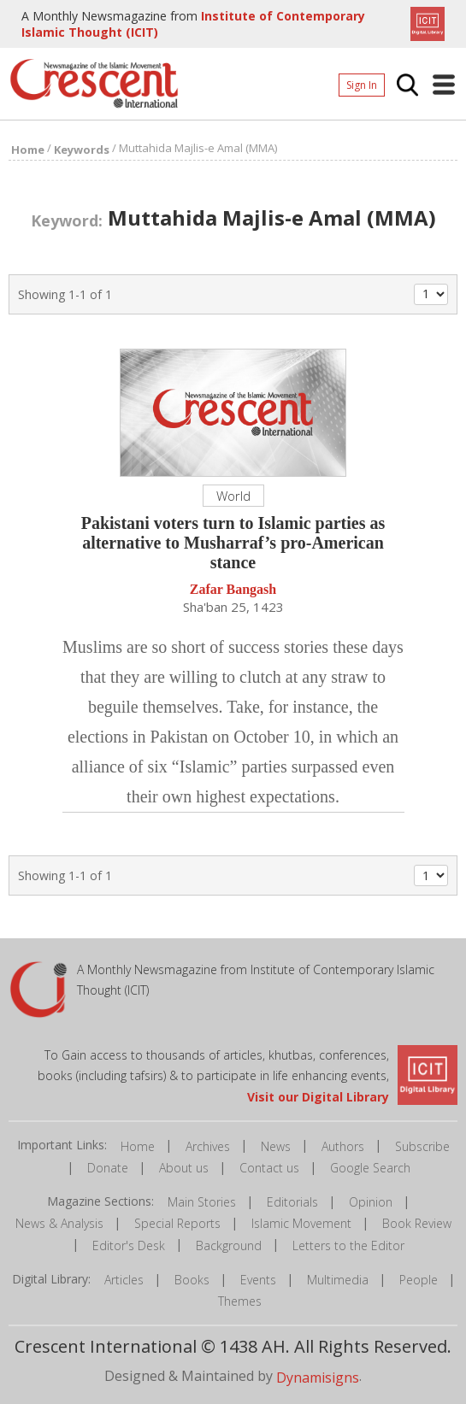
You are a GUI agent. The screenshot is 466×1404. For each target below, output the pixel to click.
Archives (208, 1146)
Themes (240, 1301)
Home (138, 1146)
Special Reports (177, 1223)
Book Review (416, 1223)
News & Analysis (59, 1223)
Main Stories (202, 1202)
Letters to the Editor (348, 1245)
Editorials (292, 1202)
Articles (124, 1280)
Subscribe (422, 1146)
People (418, 1280)
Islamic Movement (301, 1223)
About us (184, 1168)
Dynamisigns (317, 1377)
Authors (342, 1146)
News (276, 1146)
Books (191, 1280)
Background (229, 1245)
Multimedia (338, 1280)
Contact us (269, 1168)
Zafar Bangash (233, 590)
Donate (107, 1168)
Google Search (370, 1168)
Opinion (370, 1202)
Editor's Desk (128, 1245)
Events (258, 1280)
